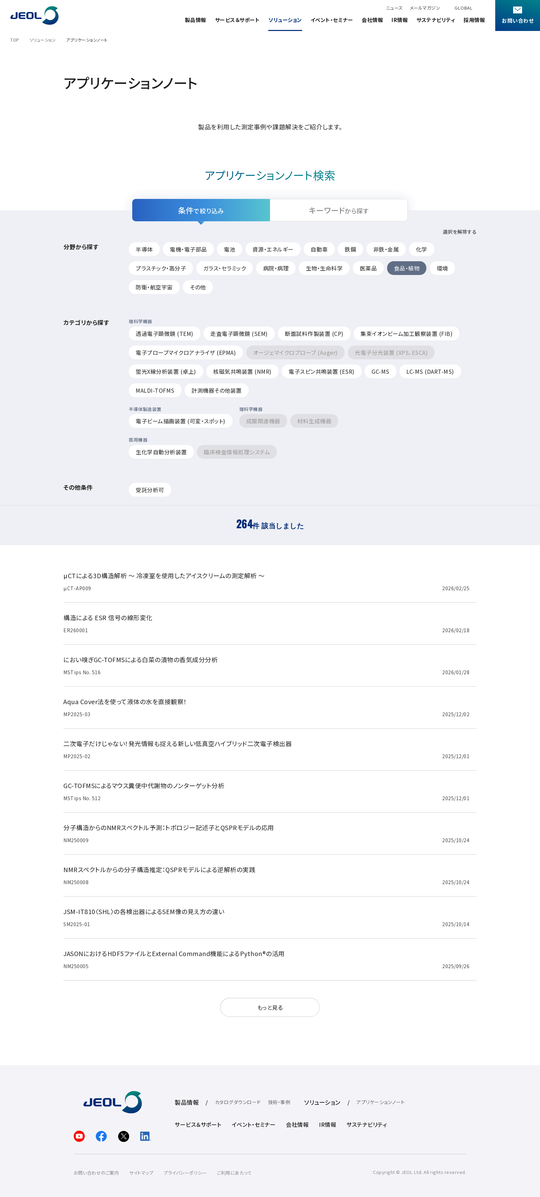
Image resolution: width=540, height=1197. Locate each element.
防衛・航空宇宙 (154, 287)
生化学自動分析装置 (161, 452)
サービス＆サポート (237, 19)
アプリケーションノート (380, 1102)
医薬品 (368, 268)
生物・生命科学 (324, 268)
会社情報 (372, 19)
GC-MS (381, 371)
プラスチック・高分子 (161, 268)
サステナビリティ (435, 19)
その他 (198, 287)
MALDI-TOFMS (155, 390)
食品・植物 (407, 268)
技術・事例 (279, 1102)
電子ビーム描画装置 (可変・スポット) (181, 421)
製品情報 (195, 19)
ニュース (394, 7)
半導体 (144, 249)
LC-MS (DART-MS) (430, 371)
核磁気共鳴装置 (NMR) (242, 371)
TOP (14, 40)
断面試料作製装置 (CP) (314, 333)
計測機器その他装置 (216, 390)
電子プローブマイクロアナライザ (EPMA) (186, 352)
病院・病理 (276, 268)
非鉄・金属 (386, 249)
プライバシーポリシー (185, 1172)
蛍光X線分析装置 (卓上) (166, 371)
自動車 (319, 249)
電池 (229, 249)
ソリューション (285, 19)
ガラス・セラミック (224, 268)
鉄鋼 (350, 249)
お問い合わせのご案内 (96, 1172)
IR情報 (400, 19)
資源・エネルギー (273, 249)
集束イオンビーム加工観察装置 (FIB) (407, 333)
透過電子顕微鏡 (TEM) (165, 333)
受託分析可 (150, 490)
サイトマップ (141, 1172)
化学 (421, 249)
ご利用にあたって (234, 1172)
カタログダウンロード (238, 1102)
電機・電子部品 (188, 249)
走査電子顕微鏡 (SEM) (239, 333)
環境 (442, 268)
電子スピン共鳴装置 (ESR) (322, 371)
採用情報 (474, 19)
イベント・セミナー (332, 19)
